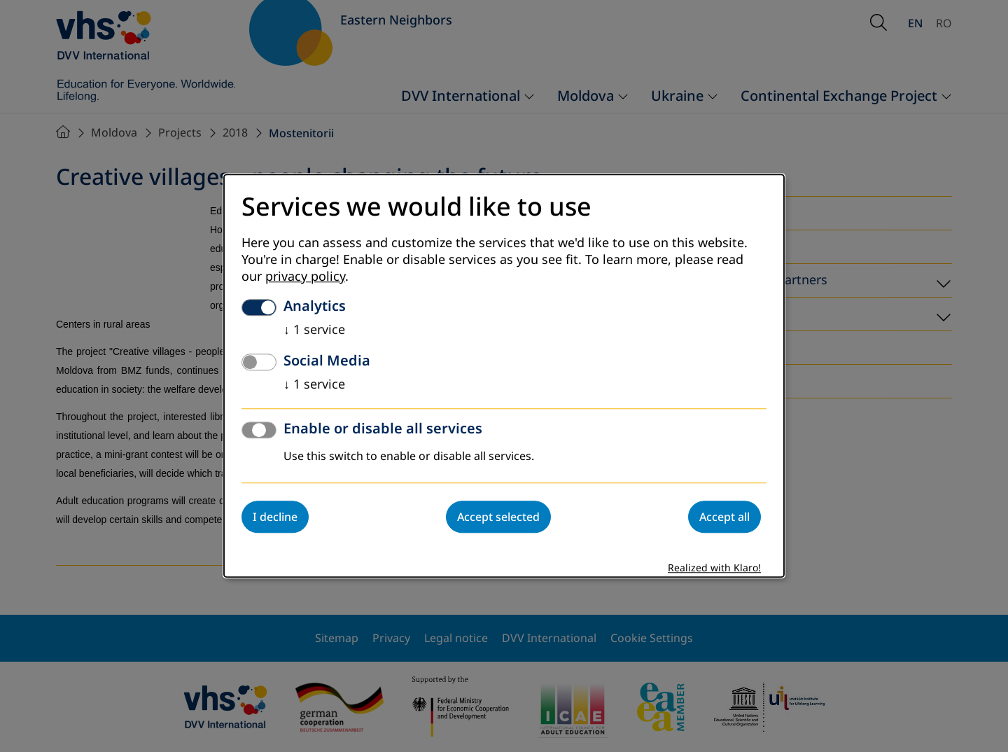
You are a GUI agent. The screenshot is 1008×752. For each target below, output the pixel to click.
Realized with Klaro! (714, 569)
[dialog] (504, 375)
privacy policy (305, 277)
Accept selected (498, 517)
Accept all (724, 517)
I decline (275, 517)
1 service (314, 330)
